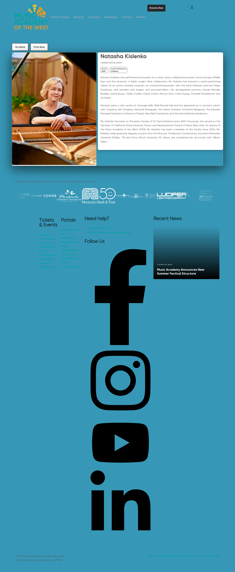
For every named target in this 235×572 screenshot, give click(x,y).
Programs (94, 17)
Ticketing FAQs (48, 267)
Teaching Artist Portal (70, 260)
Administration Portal (69, 244)
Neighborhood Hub (69, 231)
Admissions (111, 17)
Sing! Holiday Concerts (46, 261)
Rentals (140, 17)
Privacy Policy (188, 556)
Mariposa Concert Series (47, 236)
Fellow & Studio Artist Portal (70, 252)
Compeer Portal (70, 266)
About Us (79, 17)
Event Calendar (48, 255)
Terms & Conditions (208, 556)
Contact (127, 17)
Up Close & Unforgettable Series (47, 246)
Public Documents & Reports (163, 556)
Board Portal (68, 238)
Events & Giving (60, 17)
